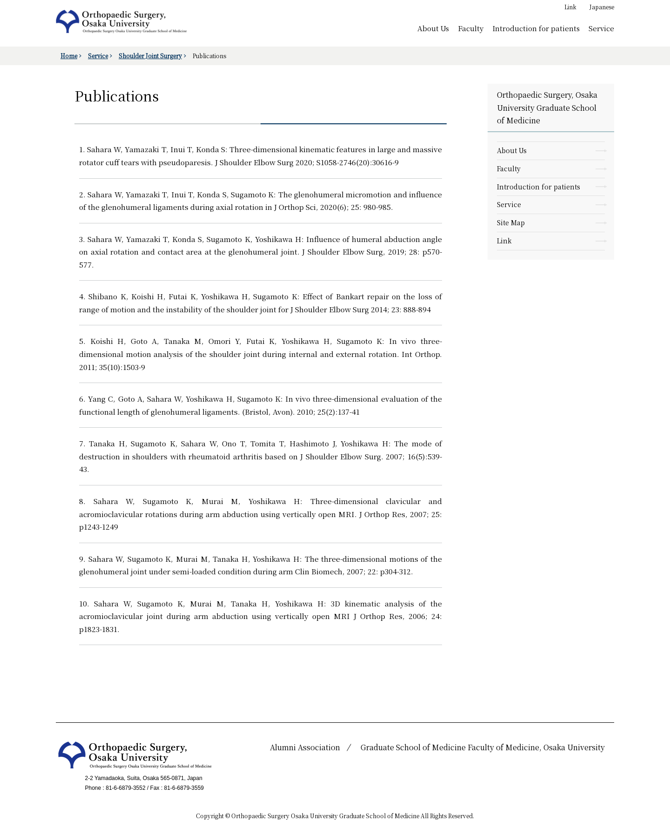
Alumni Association (305, 747)
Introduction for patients (536, 28)
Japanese (602, 7)
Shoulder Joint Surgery (150, 56)
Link (570, 7)
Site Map (511, 222)
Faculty (470, 28)
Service (601, 28)
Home (68, 56)
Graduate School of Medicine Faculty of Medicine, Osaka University (483, 747)
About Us (433, 28)
